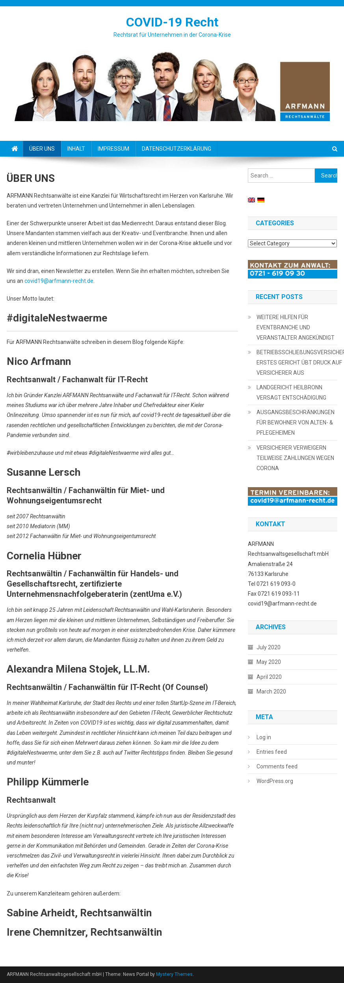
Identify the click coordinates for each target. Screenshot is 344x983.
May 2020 (269, 662)
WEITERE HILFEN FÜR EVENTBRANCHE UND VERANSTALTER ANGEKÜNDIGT (296, 327)
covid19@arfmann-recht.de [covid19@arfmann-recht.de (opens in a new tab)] (58, 281)
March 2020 (271, 691)
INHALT (76, 149)
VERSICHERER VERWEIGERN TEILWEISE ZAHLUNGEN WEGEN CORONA (295, 458)
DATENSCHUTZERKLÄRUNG (176, 149)
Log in (264, 737)
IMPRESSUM (113, 149)
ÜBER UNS (42, 149)
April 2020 (269, 677)
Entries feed (272, 752)
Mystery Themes (174, 974)
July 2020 (269, 647)
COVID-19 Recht (172, 22)
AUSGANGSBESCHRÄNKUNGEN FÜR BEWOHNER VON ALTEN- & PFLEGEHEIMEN (296, 422)
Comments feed (277, 766)
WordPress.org (275, 781)
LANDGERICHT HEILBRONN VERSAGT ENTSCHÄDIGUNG (291, 392)
